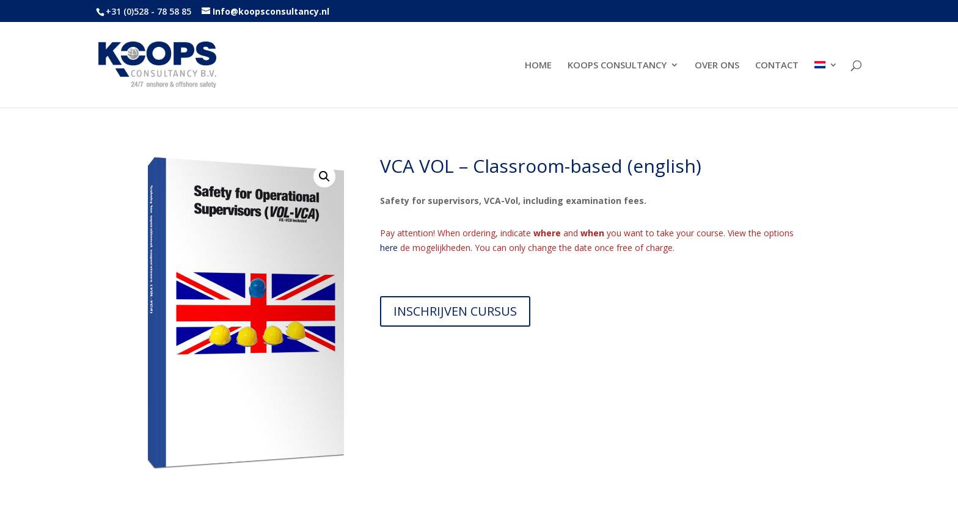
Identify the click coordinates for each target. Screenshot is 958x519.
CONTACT (777, 65)
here (389, 247)
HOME (538, 65)
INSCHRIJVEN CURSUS (455, 311)
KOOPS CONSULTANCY (617, 65)
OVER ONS (717, 65)
